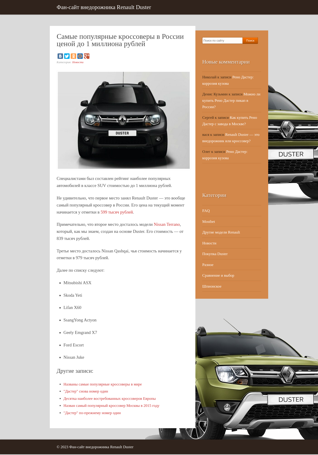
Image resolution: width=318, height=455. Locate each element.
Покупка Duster (215, 254)
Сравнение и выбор (218, 276)
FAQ (206, 211)
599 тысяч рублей (117, 212)
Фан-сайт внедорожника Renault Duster (104, 7)
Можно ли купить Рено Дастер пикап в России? (231, 101)
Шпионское (211, 287)
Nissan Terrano (167, 225)
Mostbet (208, 222)
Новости (78, 62)
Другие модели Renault (221, 233)
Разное (207, 265)
